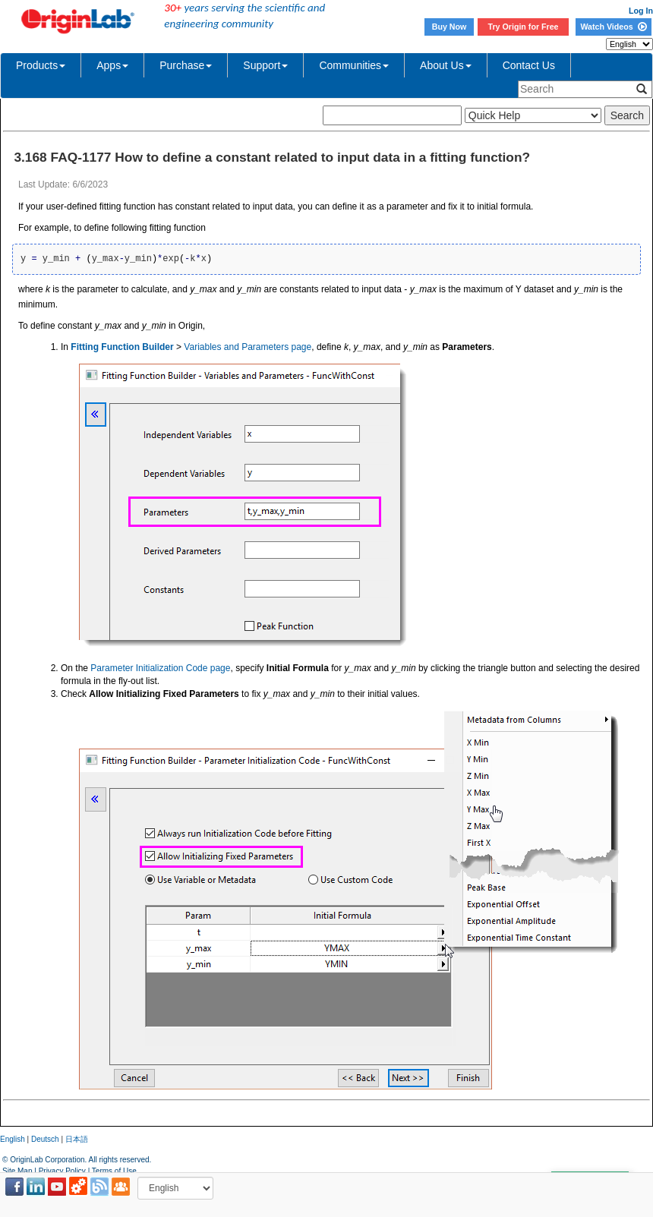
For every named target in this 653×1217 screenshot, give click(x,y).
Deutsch (45, 1139)
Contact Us (529, 65)
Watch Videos (613, 26)
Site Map (17, 1171)
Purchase (185, 65)
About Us (446, 65)
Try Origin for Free (523, 26)
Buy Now (449, 26)
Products (40, 65)
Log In (641, 10)
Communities (354, 65)
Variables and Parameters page (247, 347)
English (12, 1139)
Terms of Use (114, 1171)
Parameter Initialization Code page (160, 668)
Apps (112, 65)
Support (265, 65)
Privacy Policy (62, 1171)
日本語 (76, 1139)
